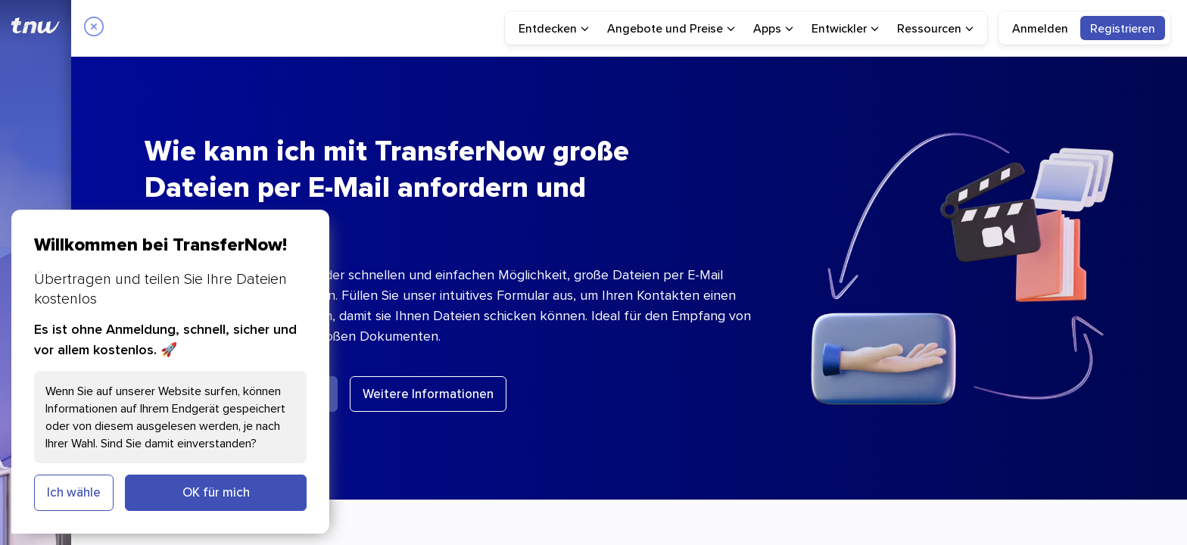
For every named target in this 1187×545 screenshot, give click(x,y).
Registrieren (1122, 28)
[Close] (94, 28)
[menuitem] (553, 28)
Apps (773, 28)
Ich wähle (74, 492)
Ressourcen (935, 28)
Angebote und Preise (671, 28)
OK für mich (216, 492)
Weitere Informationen (428, 394)
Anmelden (1040, 28)
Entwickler (845, 28)
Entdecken (554, 28)
